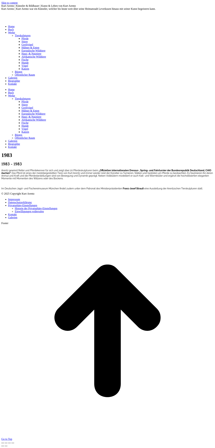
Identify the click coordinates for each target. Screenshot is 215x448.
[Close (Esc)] (2, 442)
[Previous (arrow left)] (2, 445)
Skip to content (9, 2)
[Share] (6, 442)
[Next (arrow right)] (6, 445)
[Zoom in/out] (12, 442)
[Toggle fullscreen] (9, 442)
